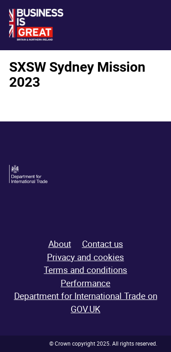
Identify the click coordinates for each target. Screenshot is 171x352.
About (59, 244)
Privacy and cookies (85, 257)
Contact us (102, 244)
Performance (85, 283)
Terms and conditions (85, 270)
